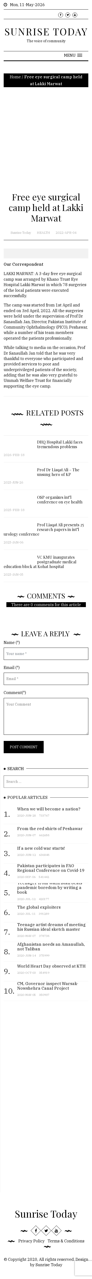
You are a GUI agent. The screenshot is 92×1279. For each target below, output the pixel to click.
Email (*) (12, 667)
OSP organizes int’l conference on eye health (59, 502)
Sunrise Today (21, 233)
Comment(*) (15, 692)
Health (43, 233)
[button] (73, 55)
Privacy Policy (31, 1240)
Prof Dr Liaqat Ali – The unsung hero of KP (58, 475)
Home (15, 76)
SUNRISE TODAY (46, 31)
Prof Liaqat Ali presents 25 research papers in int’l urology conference (44, 532)
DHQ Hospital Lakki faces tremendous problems (59, 447)
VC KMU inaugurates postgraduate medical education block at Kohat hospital (40, 564)
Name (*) (12, 642)
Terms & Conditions (66, 1240)
